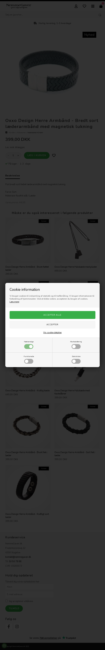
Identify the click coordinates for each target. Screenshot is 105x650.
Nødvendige (29, 344)
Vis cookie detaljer (52, 332)
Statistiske (76, 359)
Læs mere (14, 301)
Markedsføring (76, 344)
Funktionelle (29, 359)
